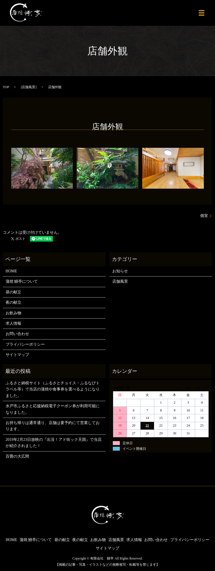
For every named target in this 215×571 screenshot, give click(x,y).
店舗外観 (107, 126)
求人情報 (13, 323)
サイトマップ (17, 355)
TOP (6, 87)
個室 (204, 216)
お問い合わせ (17, 334)
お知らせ (120, 271)
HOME (11, 271)
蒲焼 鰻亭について (22, 281)
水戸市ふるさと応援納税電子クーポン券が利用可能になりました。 (53, 409)
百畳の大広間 (17, 456)
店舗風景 (28, 87)
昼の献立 (13, 292)
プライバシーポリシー (25, 344)
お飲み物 (13, 313)
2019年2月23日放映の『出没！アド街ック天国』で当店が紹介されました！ (54, 442)
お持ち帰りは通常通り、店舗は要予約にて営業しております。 (53, 426)
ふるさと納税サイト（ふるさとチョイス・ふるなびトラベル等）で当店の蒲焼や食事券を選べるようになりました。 (53, 389)
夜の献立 (13, 302)
